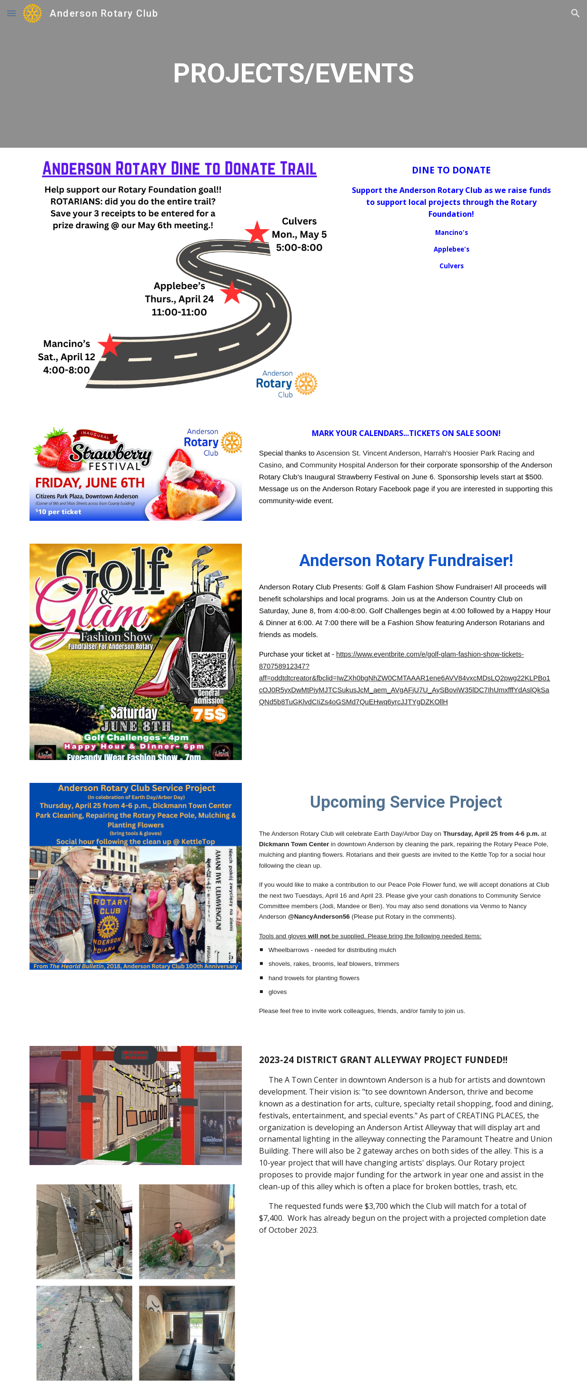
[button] (11, 13)
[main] (293, 73)
